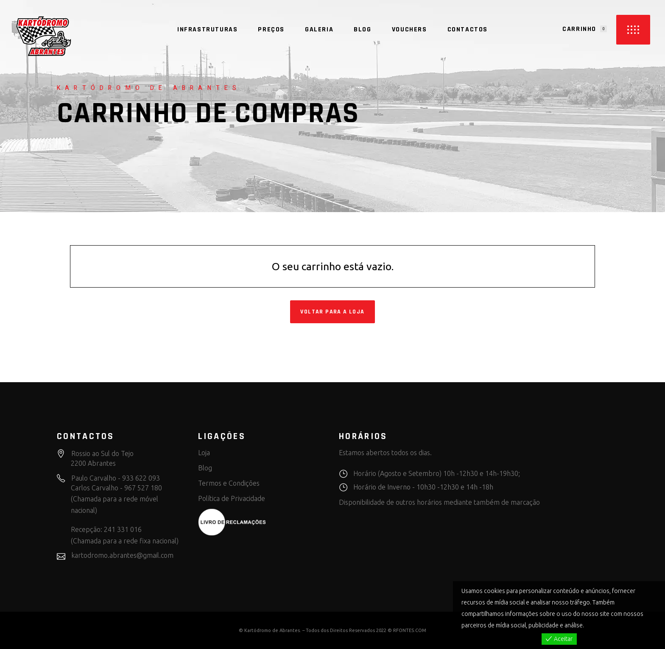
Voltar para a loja (332, 312)
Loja (204, 452)
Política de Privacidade (231, 498)
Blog (205, 468)
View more (599, 625)
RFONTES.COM (409, 630)
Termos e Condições (229, 483)
